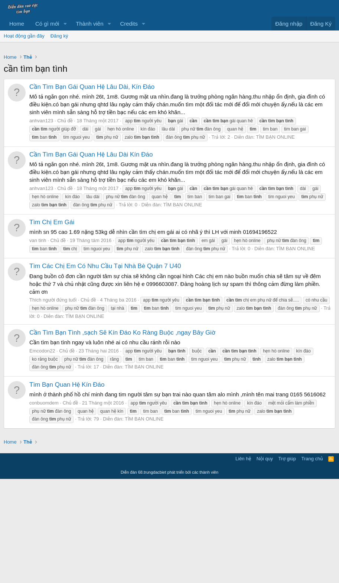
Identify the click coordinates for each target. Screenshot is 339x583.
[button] (65, 23)
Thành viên (89, 23)
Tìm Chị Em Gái (51, 326)
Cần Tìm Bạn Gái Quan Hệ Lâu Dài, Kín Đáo (91, 190)
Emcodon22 (42, 455)
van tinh (37, 344)
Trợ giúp (287, 563)
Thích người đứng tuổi (52, 404)
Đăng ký (59, 36)
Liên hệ (243, 563)
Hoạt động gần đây (24, 36)
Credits (129, 23)
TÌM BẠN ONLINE (275, 241)
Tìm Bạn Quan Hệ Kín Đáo (67, 488)
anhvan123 (41, 225)
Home (16, 23)
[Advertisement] (169, 102)
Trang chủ (312, 563)
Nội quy (265, 563)
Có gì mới (47, 23)
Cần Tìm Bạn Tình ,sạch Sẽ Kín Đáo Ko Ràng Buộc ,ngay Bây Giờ (122, 436)
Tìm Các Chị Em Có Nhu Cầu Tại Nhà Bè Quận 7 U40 (105, 370)
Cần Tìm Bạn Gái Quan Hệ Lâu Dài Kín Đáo (91, 258)
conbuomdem (44, 507)
